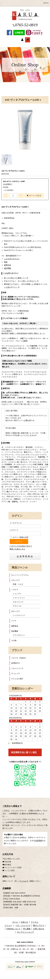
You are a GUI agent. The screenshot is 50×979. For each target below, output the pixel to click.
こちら (24, 881)
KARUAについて (13, 929)
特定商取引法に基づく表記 (24, 752)
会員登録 (38, 841)
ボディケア (15, 611)
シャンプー (17, 594)
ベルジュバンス (17, 668)
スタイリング (18, 602)
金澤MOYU (15, 663)
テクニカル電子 (17, 679)
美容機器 (14, 631)
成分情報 (7, 268)
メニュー (8, 925)
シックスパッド (19, 615)
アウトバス (17, 606)
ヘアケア (14, 590)
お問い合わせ (38, 929)
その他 (13, 640)
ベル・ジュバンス (22, 925)
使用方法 (7, 265)
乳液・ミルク (18, 584)
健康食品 (14, 626)
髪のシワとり (38, 925)
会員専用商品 (25, 556)
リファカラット (19, 635)
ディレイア (15, 674)
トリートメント (19, 598)
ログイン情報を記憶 (19, 537)
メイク (13, 621)
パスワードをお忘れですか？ (21, 546)
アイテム (34, 922)
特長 (5, 262)
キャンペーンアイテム (20, 575)
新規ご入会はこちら (17, 549)
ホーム (15, 922)
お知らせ (24, 922)
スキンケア (15, 580)
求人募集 (27, 929)
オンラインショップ (25, 932)
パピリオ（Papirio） (19, 658)
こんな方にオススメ (12, 259)
